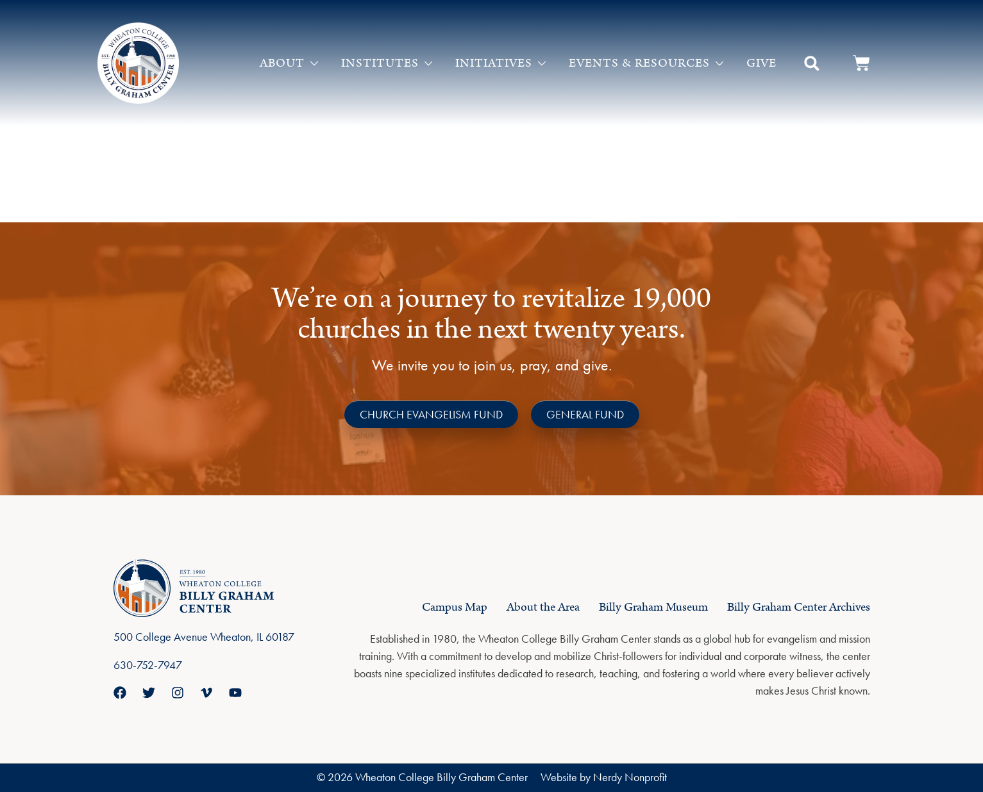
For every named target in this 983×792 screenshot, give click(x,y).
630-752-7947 (147, 664)
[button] (812, 63)
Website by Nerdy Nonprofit (604, 777)
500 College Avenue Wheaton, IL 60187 (203, 636)
